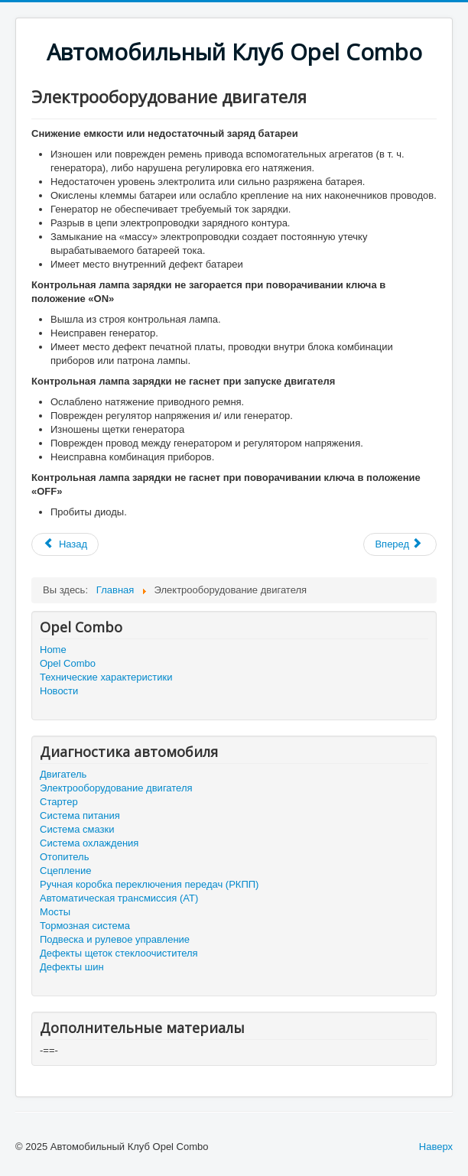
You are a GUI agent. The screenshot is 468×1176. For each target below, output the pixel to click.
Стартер (59, 801)
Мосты (55, 912)
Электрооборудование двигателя (116, 788)
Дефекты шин (72, 967)
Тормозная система (85, 925)
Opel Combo (68, 663)
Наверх (436, 1146)
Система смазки (77, 829)
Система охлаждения (89, 843)
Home (53, 649)
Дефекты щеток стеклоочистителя (119, 953)
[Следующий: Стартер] (400, 544)
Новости (59, 691)
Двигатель (63, 774)
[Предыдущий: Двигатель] (65, 544)
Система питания (80, 815)
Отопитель (64, 857)
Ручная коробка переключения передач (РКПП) (149, 884)
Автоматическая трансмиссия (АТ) (119, 898)
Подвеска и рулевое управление (115, 939)
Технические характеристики (106, 677)
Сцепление (65, 870)
